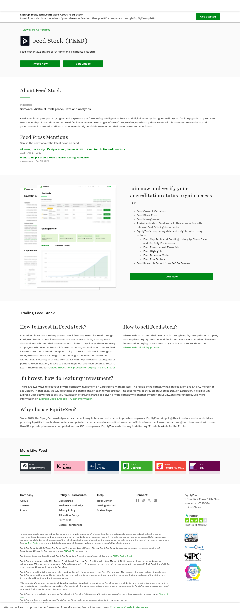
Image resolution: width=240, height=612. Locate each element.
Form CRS (64, 520)
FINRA (66, 551)
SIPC (72, 551)
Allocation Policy (68, 515)
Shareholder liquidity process (141, 347)
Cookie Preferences (70, 524)
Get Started (208, 16)
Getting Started (106, 505)
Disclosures (65, 500)
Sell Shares (83, 63)
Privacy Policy (66, 510)
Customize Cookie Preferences (129, 607)
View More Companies (36, 29)
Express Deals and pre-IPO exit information (65, 398)
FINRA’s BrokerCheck (122, 556)
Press (23, 510)
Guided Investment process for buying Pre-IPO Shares (82, 367)
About (24, 500)
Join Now (172, 276)
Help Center (104, 500)
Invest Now (40, 63)
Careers (25, 505)
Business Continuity (70, 505)
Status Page (104, 510)
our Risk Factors (32, 543)
